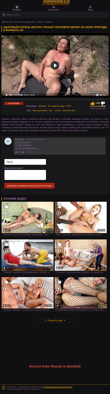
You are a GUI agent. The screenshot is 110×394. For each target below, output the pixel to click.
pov (50, 110)
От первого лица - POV (59, 106)
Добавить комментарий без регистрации (29, 186)
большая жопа (40, 110)
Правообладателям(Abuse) (58, 387)
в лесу (57, 110)
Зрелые (42, 106)
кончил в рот (69, 110)
